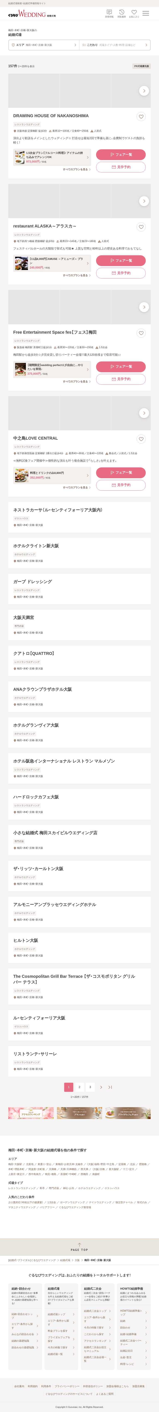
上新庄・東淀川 (16, 1174)
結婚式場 (65, 1260)
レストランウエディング (22, 1188)
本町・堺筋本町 (16, 1169)
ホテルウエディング (89, 1188)
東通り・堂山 (44, 1164)
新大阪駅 (114, 1169)
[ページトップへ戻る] (79, 1247)
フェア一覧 (121, 154)
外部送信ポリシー (93, 1386)
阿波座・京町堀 (37, 1169)
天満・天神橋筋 (68, 1169)
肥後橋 (143, 1164)
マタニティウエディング (22, 1207)
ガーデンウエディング (72, 1202)
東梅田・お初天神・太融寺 (69, 1164)
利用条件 (46, 1386)
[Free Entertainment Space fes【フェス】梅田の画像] (79, 307)
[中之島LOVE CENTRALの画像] (79, 413)
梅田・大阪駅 (15, 1164)
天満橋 (52, 1169)
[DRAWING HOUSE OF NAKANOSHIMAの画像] (79, 91)
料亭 (42, 1188)
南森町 (96, 1174)
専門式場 (54, 1188)
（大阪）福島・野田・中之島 (100, 1164)
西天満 (84, 1169)
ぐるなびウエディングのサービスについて (69, 1394)
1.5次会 (51, 1202)
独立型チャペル (124, 1202)
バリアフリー (47, 1207)
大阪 (77, 1260)
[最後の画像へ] (144, 91)
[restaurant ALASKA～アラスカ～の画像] (79, 201)
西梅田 (84, 1174)
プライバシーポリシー (67, 1386)
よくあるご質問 (104, 1394)
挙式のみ (142, 1202)
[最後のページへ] (110, 1087)
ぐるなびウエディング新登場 (75, 1207)
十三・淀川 (128, 1169)
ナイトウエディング (100, 1202)
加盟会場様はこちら (117, 1386)
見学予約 (120, 167)
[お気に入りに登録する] (141, 116)
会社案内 (19, 1386)
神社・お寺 (68, 1188)
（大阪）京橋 (98, 1169)
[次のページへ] (101, 1087)
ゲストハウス (112, 1188)
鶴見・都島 (50, 1174)
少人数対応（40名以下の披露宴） (25, 1202)
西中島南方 (35, 1174)
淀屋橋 (122, 1164)
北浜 (132, 1164)
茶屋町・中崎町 (68, 1174)
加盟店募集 (138, 1386)
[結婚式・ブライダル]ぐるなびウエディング (32, 1260)
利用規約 (33, 1386)
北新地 (30, 1164)
